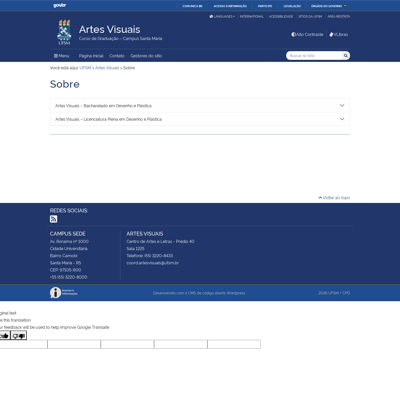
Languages (221, 16)
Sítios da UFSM (310, 16)
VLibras (338, 34)
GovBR (59, 5)
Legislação (292, 6)
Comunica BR (192, 6)
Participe (265, 6)
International (252, 16)
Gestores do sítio (146, 55)
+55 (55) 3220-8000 (68, 277)
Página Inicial (91, 55)
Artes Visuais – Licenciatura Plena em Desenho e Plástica (108, 119)
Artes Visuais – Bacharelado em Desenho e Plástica (103, 105)
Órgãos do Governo (326, 6)
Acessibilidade (281, 16)
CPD (346, 292)
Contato (116, 55)
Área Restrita (339, 16)
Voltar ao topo (334, 197)
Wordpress (236, 292)
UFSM (333, 292)
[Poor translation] (18, 335)
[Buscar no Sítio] (314, 55)
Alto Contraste (307, 34)
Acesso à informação (230, 6)
